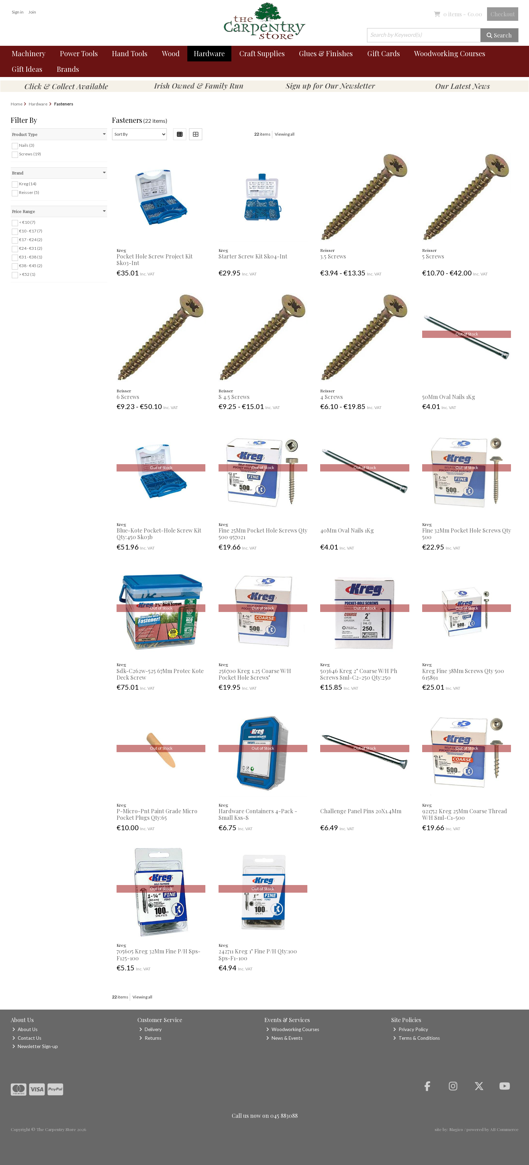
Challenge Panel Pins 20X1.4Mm (360, 811)
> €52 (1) (27, 274)
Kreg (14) (27, 183)
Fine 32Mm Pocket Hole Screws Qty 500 (466, 534)
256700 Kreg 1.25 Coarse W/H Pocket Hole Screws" (255, 674)
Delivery (150, 1029)
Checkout (502, 14)
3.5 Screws (333, 256)
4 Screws (331, 396)
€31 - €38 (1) (30, 257)
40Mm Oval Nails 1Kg (347, 530)
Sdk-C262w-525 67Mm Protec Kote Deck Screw (160, 674)
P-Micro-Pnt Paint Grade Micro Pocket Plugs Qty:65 (157, 814)
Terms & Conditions (416, 1038)
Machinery (28, 53)
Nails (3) (26, 145)
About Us (24, 1029)
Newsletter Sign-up (35, 1046)
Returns (150, 1038)
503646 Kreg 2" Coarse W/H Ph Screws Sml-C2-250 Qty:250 (358, 674)
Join (32, 12)
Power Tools (79, 53)
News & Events (284, 1038)
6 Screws (128, 396)
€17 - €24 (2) (30, 239)
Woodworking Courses (449, 53)
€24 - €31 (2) (30, 248)
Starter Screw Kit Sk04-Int (253, 256)
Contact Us (26, 1038)
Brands (68, 69)
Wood (171, 53)
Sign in (18, 12)
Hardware (209, 53)
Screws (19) (30, 153)
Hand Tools (129, 53)
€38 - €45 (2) (30, 265)
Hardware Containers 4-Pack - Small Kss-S (258, 814)
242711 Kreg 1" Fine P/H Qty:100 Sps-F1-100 (258, 954)
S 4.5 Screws (234, 396)
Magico (456, 1129)
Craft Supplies (262, 53)
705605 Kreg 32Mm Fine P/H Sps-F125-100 (158, 954)
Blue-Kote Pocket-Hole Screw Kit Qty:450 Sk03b (159, 534)
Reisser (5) (29, 192)
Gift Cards (383, 53)
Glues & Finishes (326, 53)
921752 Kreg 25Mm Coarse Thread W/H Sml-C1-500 (464, 814)
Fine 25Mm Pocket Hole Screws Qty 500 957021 (263, 534)
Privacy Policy (410, 1029)
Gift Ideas (27, 69)
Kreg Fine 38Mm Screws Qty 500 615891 (463, 674)
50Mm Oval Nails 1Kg (448, 396)
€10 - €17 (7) (30, 230)
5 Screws (433, 256)
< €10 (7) (27, 222)
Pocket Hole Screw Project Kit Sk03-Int (155, 259)
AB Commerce (504, 1129)
